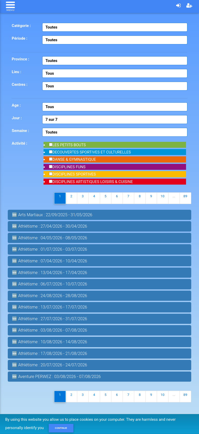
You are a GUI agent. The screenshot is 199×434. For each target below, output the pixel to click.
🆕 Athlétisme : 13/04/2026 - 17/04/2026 (49, 272)
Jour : (17, 118)
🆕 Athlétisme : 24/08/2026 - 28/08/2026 (49, 295)
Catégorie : (21, 25)
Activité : (19, 143)
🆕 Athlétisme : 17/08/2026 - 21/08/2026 (49, 353)
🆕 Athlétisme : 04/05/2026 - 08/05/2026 (49, 237)
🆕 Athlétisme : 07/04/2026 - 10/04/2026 (49, 260)
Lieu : (16, 71)
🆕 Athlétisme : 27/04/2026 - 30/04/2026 (49, 226)
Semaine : (20, 130)
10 (163, 196)
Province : (20, 59)
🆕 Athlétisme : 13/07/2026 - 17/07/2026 (49, 307)
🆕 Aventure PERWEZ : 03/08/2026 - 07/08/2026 (56, 376)
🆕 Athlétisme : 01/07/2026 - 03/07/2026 (49, 249)
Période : (19, 38)
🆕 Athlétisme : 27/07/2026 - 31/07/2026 (49, 318)
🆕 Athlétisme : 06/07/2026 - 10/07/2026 (49, 284)
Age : (16, 105)
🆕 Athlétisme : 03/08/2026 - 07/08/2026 (49, 330)
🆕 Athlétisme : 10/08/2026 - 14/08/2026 (49, 341)
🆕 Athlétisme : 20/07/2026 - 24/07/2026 (49, 364)
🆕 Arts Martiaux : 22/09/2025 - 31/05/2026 (52, 214)
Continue (61, 428)
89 (185, 196)
